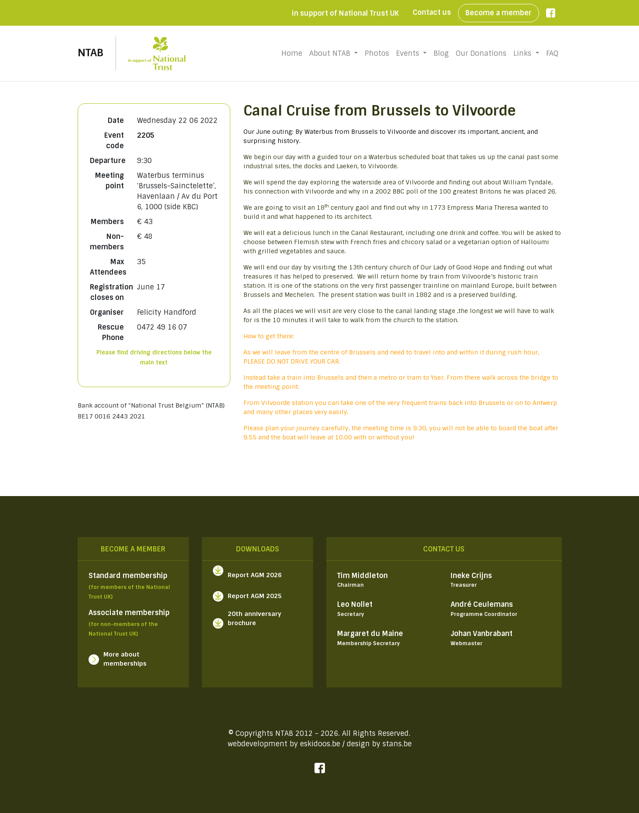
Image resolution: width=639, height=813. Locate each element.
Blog (441, 53)
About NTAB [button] (330, 53)
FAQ (552, 53)
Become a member (498, 12)
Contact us (432, 12)
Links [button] (523, 53)
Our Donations (481, 53)
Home (293, 53)
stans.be (397, 743)
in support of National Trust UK (345, 13)
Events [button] (408, 53)
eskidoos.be (320, 743)
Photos (377, 53)
